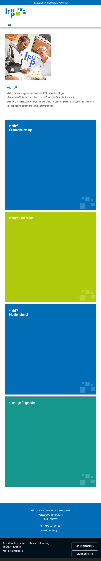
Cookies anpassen (85, 555)
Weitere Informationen (12, 552)
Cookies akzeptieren (85, 548)
